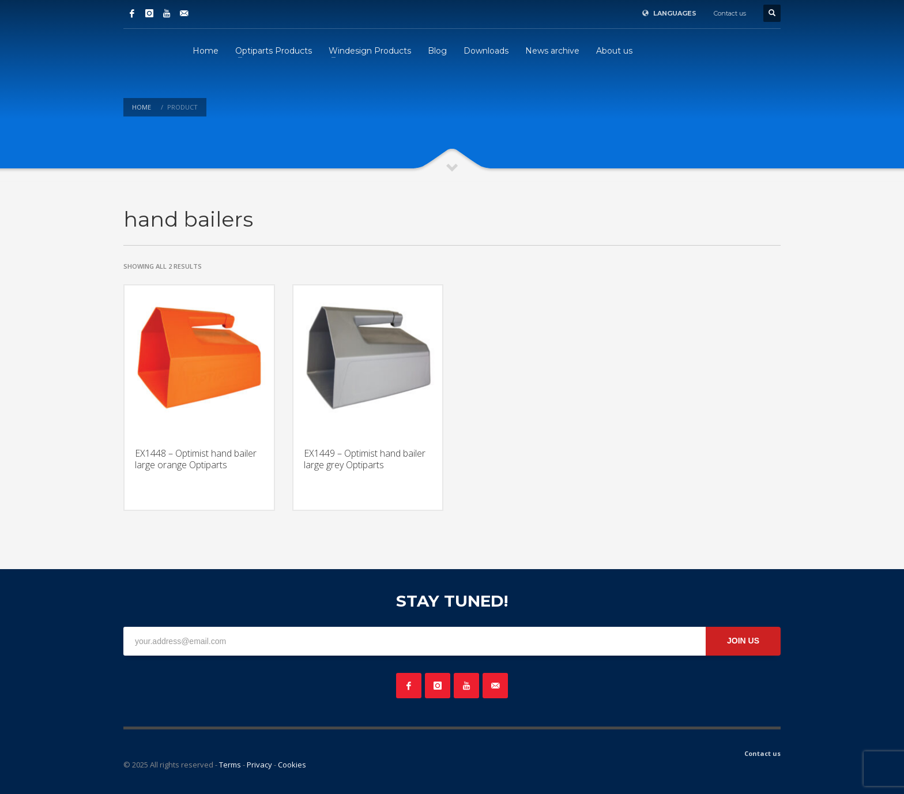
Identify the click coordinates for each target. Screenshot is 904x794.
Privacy (259, 764)
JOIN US (743, 640)
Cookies (292, 764)
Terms (230, 764)
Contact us (730, 13)
